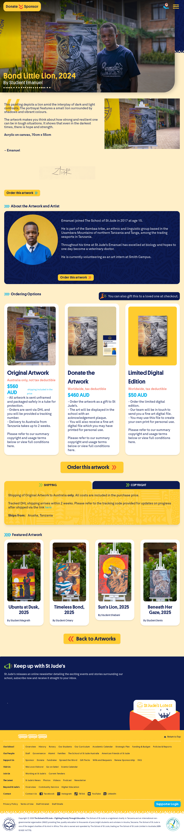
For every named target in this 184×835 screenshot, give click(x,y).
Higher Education (70, 787)
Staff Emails (57, 804)
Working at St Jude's (35, 773)
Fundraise (52, 760)
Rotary (52, 747)
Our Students (65, 747)
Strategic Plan (123, 747)
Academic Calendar (103, 747)
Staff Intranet (42, 804)
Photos (46, 780)
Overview (30, 747)
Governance (39, 753)
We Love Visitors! (34, 767)
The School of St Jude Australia (83, 753)
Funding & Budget (141, 747)
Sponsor (29, 760)
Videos (57, 780)
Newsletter (80, 780)
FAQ (140, 760)
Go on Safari (52, 767)
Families (62, 753)
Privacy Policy (10, 804)
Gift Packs (85, 760)
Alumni (51, 753)
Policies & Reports (162, 747)
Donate (40, 760)
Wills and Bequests (102, 760)
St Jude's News (33, 780)
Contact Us (31, 794)
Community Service (49, 787)
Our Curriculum (82, 747)
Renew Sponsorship (125, 760)
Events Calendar (69, 767)
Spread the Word (68, 760)
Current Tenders (57, 773)
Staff (27, 753)
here (10, 446)
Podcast (67, 780)
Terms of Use (27, 804)
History (42, 747)
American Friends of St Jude (116, 753)
